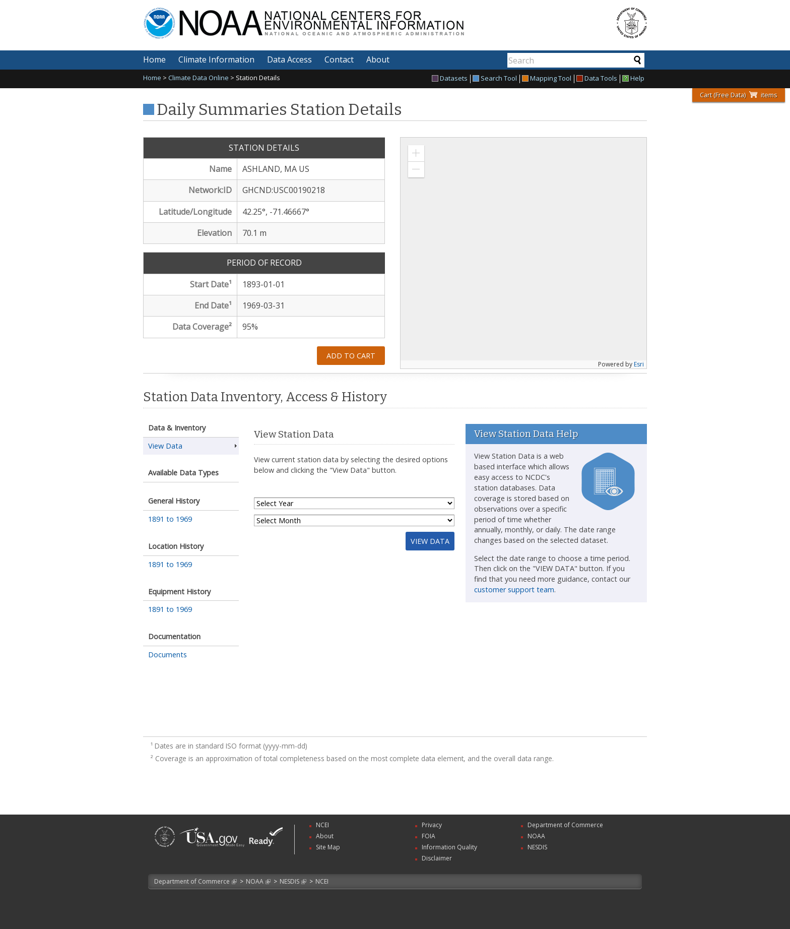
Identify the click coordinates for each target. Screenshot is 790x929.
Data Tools (596, 79)
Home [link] (152, 77)
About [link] (325, 836)
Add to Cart (350, 355)
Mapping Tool (546, 79)
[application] (523, 253)
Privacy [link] (432, 825)
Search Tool (495, 79)
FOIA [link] (428, 836)
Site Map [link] (328, 847)
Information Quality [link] (449, 847)
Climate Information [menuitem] (216, 59)
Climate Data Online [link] (198, 77)
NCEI (321, 881)
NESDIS (289, 881)
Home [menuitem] (154, 59)
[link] (164, 848)
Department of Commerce (192, 881)
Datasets (450, 79)
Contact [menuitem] (339, 59)
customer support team (514, 589)
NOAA (255, 881)
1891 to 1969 (170, 519)
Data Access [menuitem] (289, 59)
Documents (167, 654)
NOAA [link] (536, 836)
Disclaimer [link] (437, 858)
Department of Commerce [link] (565, 825)
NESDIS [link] (537, 847)
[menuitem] (451, 79)
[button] (416, 153)
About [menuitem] (377, 59)
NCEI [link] (322, 825)
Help (633, 79)
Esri (639, 364)
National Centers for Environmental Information (354, 17)
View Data (165, 446)
